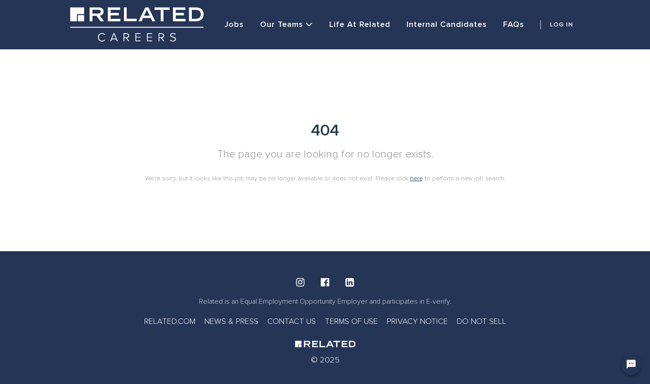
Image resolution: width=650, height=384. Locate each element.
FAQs (513, 24)
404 (325, 130)
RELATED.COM (169, 321)
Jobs (234, 24)
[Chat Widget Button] (631, 365)
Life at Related (359, 24)
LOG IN (561, 24)
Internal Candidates (447, 24)
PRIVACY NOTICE (417, 321)
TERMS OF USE (351, 321)
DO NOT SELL (481, 321)
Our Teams (286, 24)
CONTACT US (291, 321)
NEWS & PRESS (231, 321)
